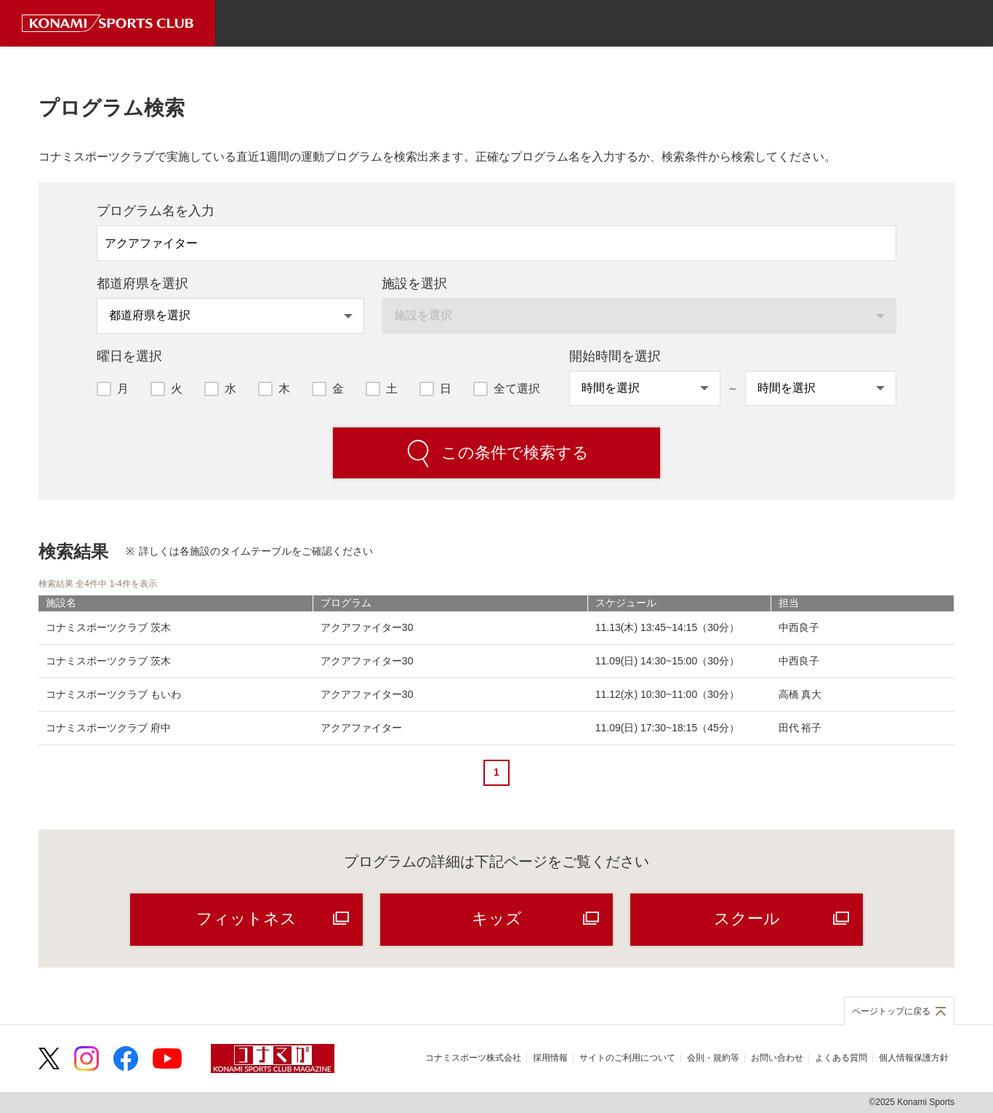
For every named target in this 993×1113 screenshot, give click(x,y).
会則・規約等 (713, 1058)
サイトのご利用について (627, 1058)
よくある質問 (841, 1058)
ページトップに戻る (891, 1011)
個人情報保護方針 (914, 1058)
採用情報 (550, 1058)
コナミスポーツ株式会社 (473, 1058)
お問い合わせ (777, 1058)
